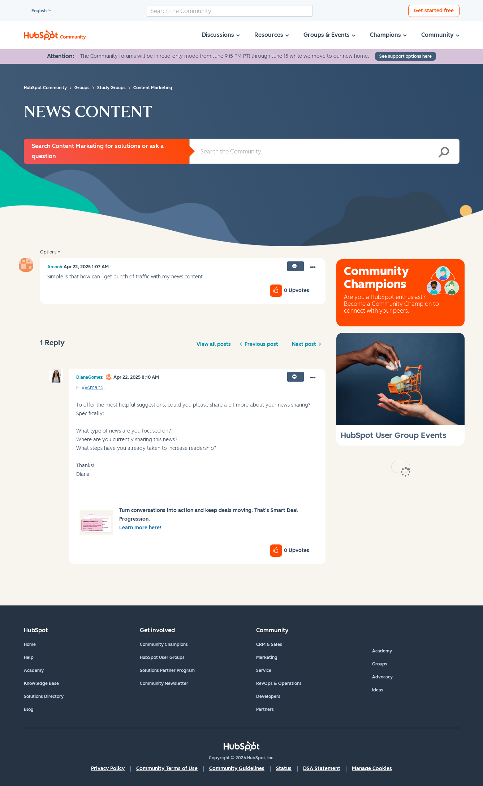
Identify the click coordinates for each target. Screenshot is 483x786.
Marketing (266, 657)
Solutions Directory (44, 696)
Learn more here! (140, 528)
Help (29, 657)
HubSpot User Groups (162, 657)
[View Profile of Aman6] (54, 266)
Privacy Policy (108, 768)
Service (263, 670)
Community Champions (164, 644)
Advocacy (382, 676)
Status (284, 768)
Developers (268, 696)
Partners (265, 709)
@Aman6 (92, 388)
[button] (313, 267)
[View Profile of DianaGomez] (89, 377)
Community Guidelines (236, 768)
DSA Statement (321, 768)
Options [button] (48, 252)
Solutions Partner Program (167, 670)
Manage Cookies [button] (372, 768)
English (36, 11)
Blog (29, 709)
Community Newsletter (164, 683)
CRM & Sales (269, 644)
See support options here (405, 56)
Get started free (434, 11)
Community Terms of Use (167, 768)
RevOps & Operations (279, 683)
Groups (379, 663)
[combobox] (230, 11)
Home (30, 644)
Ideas (377, 689)
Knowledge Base (41, 683)
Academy (34, 670)
